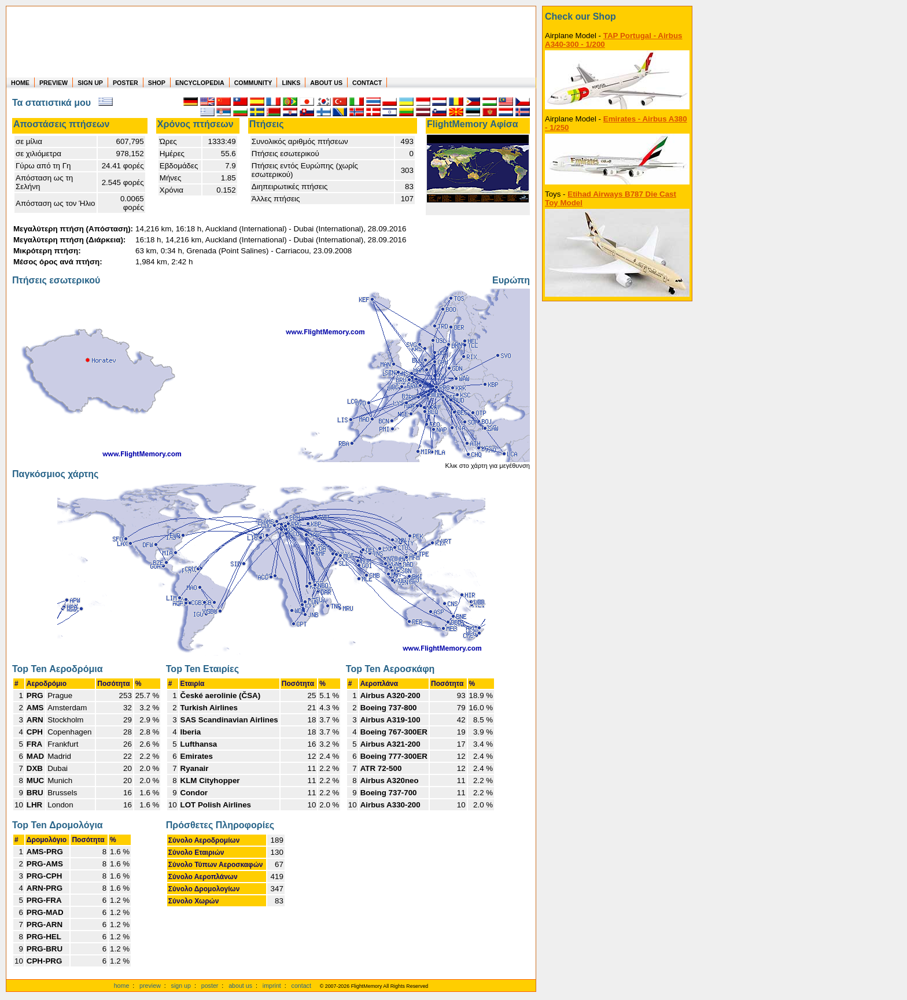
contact (301, 985)
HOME (20, 82)
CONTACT (367, 82)
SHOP (156, 82)
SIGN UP (90, 82)
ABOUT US (326, 82)
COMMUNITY (253, 82)
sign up (181, 985)
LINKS (291, 82)
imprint (272, 985)
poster (210, 985)
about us (240, 985)
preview (150, 985)
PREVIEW (53, 82)
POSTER (125, 82)
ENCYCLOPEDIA (199, 82)
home (122, 985)
